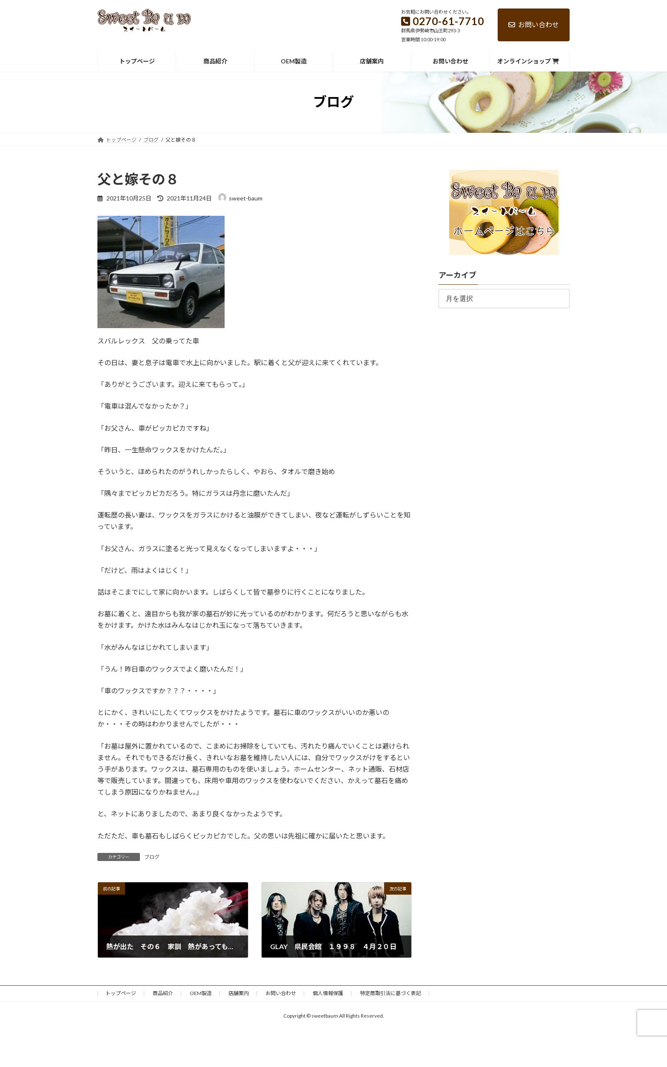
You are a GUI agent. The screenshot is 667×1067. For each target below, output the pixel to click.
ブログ (152, 857)
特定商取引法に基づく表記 (390, 993)
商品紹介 (163, 993)
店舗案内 (238, 993)
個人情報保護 (328, 993)
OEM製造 (201, 993)
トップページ (120, 993)
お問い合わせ (533, 24)
